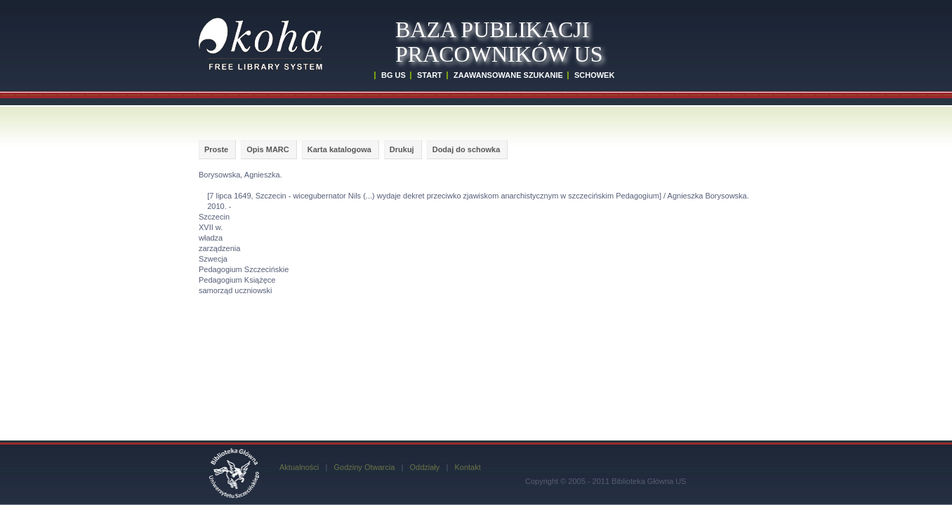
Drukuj (402, 149)
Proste (216, 149)
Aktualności (299, 467)
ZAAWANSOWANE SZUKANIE (508, 75)
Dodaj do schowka (466, 149)
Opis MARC (267, 149)
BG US (393, 75)
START (429, 75)
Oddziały (424, 467)
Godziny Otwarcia (364, 467)
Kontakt (467, 467)
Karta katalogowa (339, 149)
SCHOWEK (594, 75)
